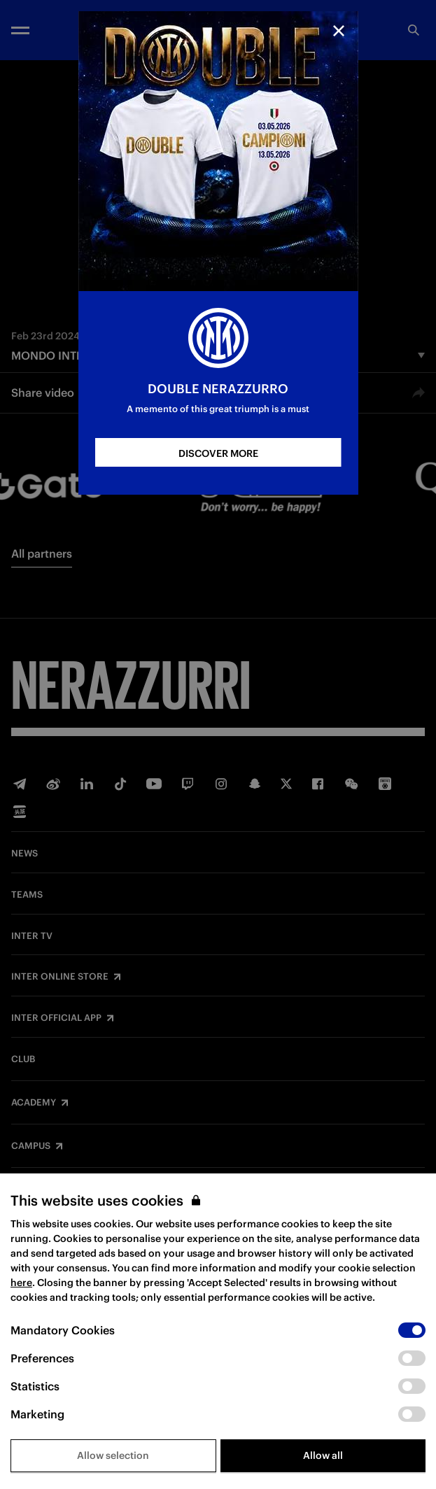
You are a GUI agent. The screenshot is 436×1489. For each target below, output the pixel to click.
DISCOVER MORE (218, 453)
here (21, 1282)
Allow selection (113, 1455)
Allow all (323, 1455)
